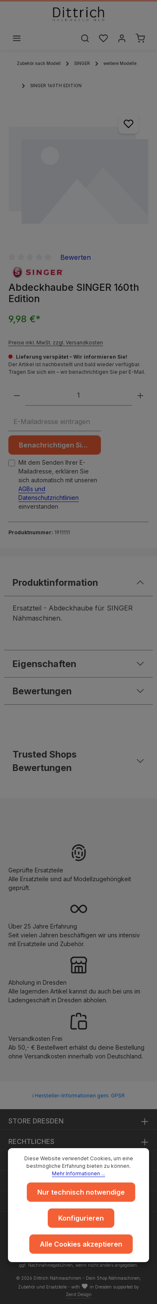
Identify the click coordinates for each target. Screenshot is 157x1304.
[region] (78, 173)
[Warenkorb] (140, 38)
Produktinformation (55, 582)
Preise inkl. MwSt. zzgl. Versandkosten (55, 342)
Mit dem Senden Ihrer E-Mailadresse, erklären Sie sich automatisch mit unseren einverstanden (57, 484)
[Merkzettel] (103, 38)
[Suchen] (85, 38)
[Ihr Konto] (121, 38)
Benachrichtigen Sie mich (60, 445)
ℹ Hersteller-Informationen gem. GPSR (78, 1095)
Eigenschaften (44, 663)
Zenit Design (79, 1294)
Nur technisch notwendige (81, 1192)
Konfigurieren (81, 1218)
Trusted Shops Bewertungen (45, 761)
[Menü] (16, 38)
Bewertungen (42, 691)
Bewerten (75, 257)
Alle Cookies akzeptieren (81, 1244)
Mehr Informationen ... (78, 1173)
